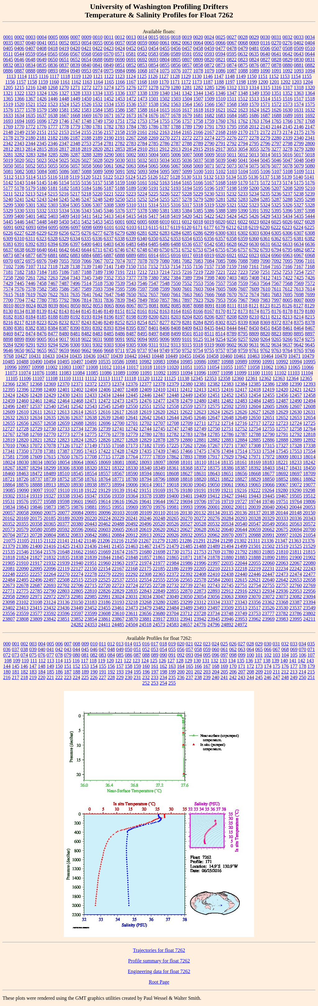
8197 (120, 316)
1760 (220, 121)
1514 (265, 98)
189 (85, 671)
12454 (254, 395)
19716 (213, 501)
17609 (36, 456)
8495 (142, 333)
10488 (22, 361)
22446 (254, 574)
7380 (153, 277)
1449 (75, 98)
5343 (86, 210)
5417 (153, 216)
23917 (159, 619)
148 (41, 666)
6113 (142, 227)
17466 (186, 451)
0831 (310, 59)
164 (180, 666)
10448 (158, 356)
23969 (268, 619)
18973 (104, 484)
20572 (309, 523)
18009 (282, 456)
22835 (131, 591)
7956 (232, 300)
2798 (288, 143)
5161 (142, 182)
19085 (9, 490)
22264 (49, 574)
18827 (241, 479)
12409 (145, 389)
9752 (187, 350)
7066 (86, 261)
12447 (159, 395)
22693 (49, 585)
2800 (310, 143)
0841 (97, 65)
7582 (42, 289)
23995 (295, 619)
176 (285, 666)
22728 (159, 585)
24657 (186, 624)
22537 (118, 579)
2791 (220, 143)
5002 (131, 154)
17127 (77, 445)
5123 (119, 177)
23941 (186, 619)
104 (285, 655)
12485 (268, 400)
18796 (159, 479)
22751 (241, 585)
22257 (36, 574)
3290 (109, 154)
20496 (145, 523)
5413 (109, 216)
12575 (213, 406)
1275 (120, 87)
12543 (90, 406)
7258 (8, 277)
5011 (231, 154)
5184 (86, 188)
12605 (268, 406)
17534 (268, 451)
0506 (265, 48)
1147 (219, 76)
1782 (109, 126)
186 (59, 671)
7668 (220, 294)
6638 (19, 249)
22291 (118, 574)
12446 (145, 395)
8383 (42, 328)
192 (111, 671)
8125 (276, 305)
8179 (299, 311)
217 (15, 677)
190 (94, 671)
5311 (142, 205)
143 (310, 660)
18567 (118, 473)
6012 (187, 221)
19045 (200, 484)
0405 (8, 48)
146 (24, 666)
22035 (227, 563)
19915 (104, 507)
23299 (186, 602)
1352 (288, 93)
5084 (42, 171)
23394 (309, 602)
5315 (165, 205)
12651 (268, 417)
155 (102, 666)
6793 (265, 249)
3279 (299, 149)
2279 (265, 137)
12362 (265, 378)
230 (128, 677)
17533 (254, 451)
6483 (131, 244)
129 (188, 660)
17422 (104, 451)
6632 (276, 244)
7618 (19, 294)
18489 (49, 473)
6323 (42, 238)
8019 (20, 305)
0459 (209, 48)
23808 (22, 619)
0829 (288, 59)
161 (154, 666)
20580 (36, 529)
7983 (265, 300)
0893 (53, 70)
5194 (187, 188)
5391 (254, 210)
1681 (198, 115)
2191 (120, 137)
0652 (75, 59)
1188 (219, 82)
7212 (142, 272)
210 (267, 671)
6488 (176, 244)
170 (233, 666)
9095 (153, 339)
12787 (241, 434)
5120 (86, 177)
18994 (118, 484)
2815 (42, 149)
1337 (131, 93)
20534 (227, 523)
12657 (36, 423)
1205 (8, 87)
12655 (8, 423)
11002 (51, 367)
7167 (298, 266)
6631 (265, 244)
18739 (49, 479)
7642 (97, 294)
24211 (309, 619)
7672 (243, 294)
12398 (36, 389)
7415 (276, 277)
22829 (118, 591)
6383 (8, 244)
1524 (64, 104)
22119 (63, 568)
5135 (242, 177)
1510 (220, 98)
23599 (90, 613)
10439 (117, 356)
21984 (172, 563)
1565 (198, 104)
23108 (36, 602)
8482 (86, 333)
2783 (131, 143)
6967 (299, 255)
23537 (295, 607)
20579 (22, 529)
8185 (42, 316)
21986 (186, 563)
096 (215, 655)
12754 (254, 428)
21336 (267, 540)
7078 (142, 261)
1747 (75, 121)
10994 (295, 361)
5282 (232, 199)
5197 (220, 188)
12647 (213, 417)
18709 (309, 473)
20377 (63, 523)
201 (189, 671)
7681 (265, 294)
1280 (176, 87)
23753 (254, 613)
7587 (75, 289)
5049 (310, 160)
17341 (8, 451)
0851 (120, 65)
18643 (213, 473)
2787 (176, 143)
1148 (229, 76)
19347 (90, 495)
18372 (200, 468)
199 (172, 671)
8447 (243, 328)
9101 (187, 339)
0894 (64, 70)
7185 (53, 272)
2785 (153, 143)
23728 (200, 613)
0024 (209, 37)
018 (163, 643)
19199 (213, 490)
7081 (176, 261)
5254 (153, 199)
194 (128, 671)
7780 (42, 300)
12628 (268, 412)
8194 (97, 316)
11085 (92, 372)
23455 (104, 607)
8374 (288, 322)
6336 (97, 238)
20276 (213, 518)
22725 (145, 585)
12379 (172, 384)
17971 (254, 456)
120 (110, 660)
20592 (63, 529)
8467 (310, 328)
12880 (186, 440)
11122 (157, 378)
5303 (53, 205)
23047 (159, 596)
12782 (172, 434)
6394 (53, 244)
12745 (159, 428)
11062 (267, 367)
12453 (241, 395)
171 (241, 666)
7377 (131, 277)
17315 (268, 445)
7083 (198, 261)
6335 (86, 238)
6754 (209, 249)
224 (76, 677)
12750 (213, 428)
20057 (9, 512)
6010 (165, 221)
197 (154, 671)
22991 (104, 596)
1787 (165, 126)
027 (241, 643)
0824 (254, 59)
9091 (120, 339)
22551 (131, 579)
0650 (53, 59)
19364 (131, 495)
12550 (131, 406)
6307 (299, 233)
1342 (187, 93)
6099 (98, 227)
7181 (8, 272)
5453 (97, 221)
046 (94, 649)
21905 (8, 563)
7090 (265, 261)
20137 (254, 512)
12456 (282, 395)
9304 (120, 344)
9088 (109, 339)
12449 (186, 395)
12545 (104, 406)
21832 (49, 557)
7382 (165, 277)
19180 (186, 490)
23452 (90, 607)
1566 (209, 104)
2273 (198, 137)
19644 (159, 501)
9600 (220, 344)
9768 (9, 356)
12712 (213, 423)
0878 (276, 65)
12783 (186, 434)
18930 (77, 484)
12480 (200, 400)
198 (163, 671)
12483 (241, 400)
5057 (75, 165)
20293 (241, 518)
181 (15, 671)
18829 (254, 479)
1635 (30, 115)
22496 (36, 579)
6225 (310, 227)
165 (189, 666)
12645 (186, 417)
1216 (30, 87)
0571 (120, 54)
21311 (254, 540)
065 (259, 649)
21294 (213, 540)
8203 (176, 316)
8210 (254, 316)
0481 (254, 48)
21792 (241, 551)
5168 (220, 182)
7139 (86, 266)
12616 (104, 412)
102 (267, 655)
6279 (120, 233)
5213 (30, 193)
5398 (310, 210)
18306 (63, 468)
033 (294, 643)
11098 (227, 372)
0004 (42, 37)
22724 (131, 585)
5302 (42, 205)
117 (84, 660)
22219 (254, 568)
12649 (241, 417)
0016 (165, 37)
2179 (19, 137)
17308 (254, 445)
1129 (186, 76)
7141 (108, 266)
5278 (187, 199)
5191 (153, 188)
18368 (186, 468)
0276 (288, 42)
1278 (153, 87)
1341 (176, 93)
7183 (30, 272)
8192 (75, 316)
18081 (118, 462)
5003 (142, 154)
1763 (254, 121)
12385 (254, 384)
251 (311, 677)
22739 (186, 585)
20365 (49, 523)
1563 (176, 104)
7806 (75, 300)
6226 (8, 233)
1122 (109, 76)
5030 (120, 160)
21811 (295, 551)
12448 (172, 395)
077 (50, 655)
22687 (36, 585)
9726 (131, 350)
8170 (220, 311)
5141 (309, 177)
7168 (310, 266)
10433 (48, 356)
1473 (142, 98)
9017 (64, 339)
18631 (200, 473)
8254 (142, 322)
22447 (268, 574)
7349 (97, 277)
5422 (209, 216)
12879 (172, 440)
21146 (90, 540)
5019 (8, 160)
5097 (176, 171)
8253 (131, 322)
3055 (254, 149)
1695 (30, 121)
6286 (198, 233)
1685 (243, 115)
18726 (22, 479)
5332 (42, 210)
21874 (200, 557)
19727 (241, 501)
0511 (8, 54)
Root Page (159, 982)
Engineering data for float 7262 (159, 971)
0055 (97, 42)
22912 (227, 591)
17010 (8, 445)
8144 (75, 311)
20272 (200, 518)
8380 (8, 328)
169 (224, 666)
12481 (213, 400)
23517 (254, 607)
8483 (97, 333)
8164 (176, 311)
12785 (213, 434)
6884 (86, 255)
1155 (306, 76)
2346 (53, 143)
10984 (172, 361)
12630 (295, 412)
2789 (198, 143)
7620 (42, 294)
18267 (8, 468)
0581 (131, 54)
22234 (282, 568)
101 (259, 655)
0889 (42, 70)
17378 (36, 451)
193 (120, 671)
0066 (220, 42)
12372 (90, 384)
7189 (97, 272)
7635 (75, 294)
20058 (22, 512)
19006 (131, 484)
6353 (176, 238)
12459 (8, 400)
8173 (243, 311)
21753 (200, 551)
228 (111, 677)
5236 (276, 193)
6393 (42, 244)
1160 (54, 82)
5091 (120, 171)
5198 (232, 188)
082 (94, 655)
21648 (63, 551)
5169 (232, 182)
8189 (64, 316)
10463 (253, 356)
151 (67, 666)
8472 (19, 333)
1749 (97, 121)
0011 (108, 37)
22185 (159, 568)
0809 (198, 59)
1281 (187, 87)
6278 (109, 233)
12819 (8, 440)
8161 (142, 311)
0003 (30, 37)
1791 (209, 126)
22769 (309, 585)
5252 (142, 199)
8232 (64, 322)
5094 (154, 171)
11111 (78, 378)
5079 (299, 165)
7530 (109, 283)
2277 (243, 137)
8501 (187, 333)
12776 (104, 434)
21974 (145, 563)
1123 (120, 76)
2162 (153, 132)
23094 (309, 596)
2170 (243, 132)
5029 (109, 160)
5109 (299, 171)
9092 (131, 339)
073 (15, 655)
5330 (19, 210)
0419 (64, 48)
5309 (120, 205)
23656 (145, 613)
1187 (208, 82)
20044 (295, 507)
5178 (19, 188)
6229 (42, 233)
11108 (52, 378)
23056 (213, 596)
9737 (142, 350)
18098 (173, 462)
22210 (213, 568)
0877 (265, 65)
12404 (90, 389)
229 (120, 677)
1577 (19, 110)
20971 (241, 535)
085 (120, 655)
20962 (213, 535)
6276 (86, 233)
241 (224, 677)
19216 (240, 490)
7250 (254, 272)
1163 (87, 82)
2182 (53, 137)
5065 (153, 165)
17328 (295, 445)
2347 (64, 143)
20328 (254, 518)
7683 (276, 294)
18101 (186, 462)
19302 (8, 495)
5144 (30, 182)
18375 (213, 468)
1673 (131, 115)
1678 (176, 115)
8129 (310, 305)
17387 (63, 451)
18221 (281, 462)
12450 (200, 395)
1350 (265, 93)
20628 (200, 529)
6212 (231, 227)
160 (146, 666)
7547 (153, 283)
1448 (64, 98)
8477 (53, 333)
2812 (8, 149)
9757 (220, 350)
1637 (42, 115)
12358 (224, 378)
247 (276, 677)
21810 (282, 551)
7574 (8, 289)
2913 (176, 149)
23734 (213, 613)
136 (249, 660)
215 (311, 671)
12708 (172, 423)
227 (102, 677)
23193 (118, 602)
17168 (118, 445)
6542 (209, 244)
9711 (120, 350)
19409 (200, 495)
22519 (90, 579)
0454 (153, 48)
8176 (276, 311)
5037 (198, 160)
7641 (86, 294)
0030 (265, 37)
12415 (213, 389)
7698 (299, 294)
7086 (232, 261)
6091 (8, 227)
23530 (282, 607)
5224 (142, 193)
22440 (241, 574)
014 (128, 643)
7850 (153, 300)
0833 (19, 65)
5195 (198, 188)
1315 (265, 87)
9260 (254, 339)
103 (276, 655)
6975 (30, 261)
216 (7, 677)
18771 (118, 479)
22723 (118, 585)
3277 (276, 149)
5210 (310, 188)
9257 (243, 339)
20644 (241, 529)
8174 (254, 311)
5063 (131, 165)
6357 (220, 238)
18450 (309, 468)
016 (146, 643)
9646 (8, 350)
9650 (19, 350)
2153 (64, 132)
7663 (187, 294)
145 (15, 666)
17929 (227, 456)
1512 (243, 98)
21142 (76, 540)
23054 (200, 596)
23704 (172, 613)
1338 (142, 93)
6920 (220, 255)
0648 (30, 59)
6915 (165, 255)
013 (120, 643)
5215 (53, 193)
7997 (276, 300)
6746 (120, 249)
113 (50, 660)
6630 (254, 244)
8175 (265, 311)
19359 (118, 495)
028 (250, 643)
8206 (209, 316)
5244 (53, 199)
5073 (232, 165)
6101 (109, 227)
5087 (75, 171)
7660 (165, 294)
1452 (109, 98)
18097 (159, 462)
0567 (75, 54)
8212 (276, 316)
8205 (198, 316)
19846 (36, 507)
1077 (187, 70)
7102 (8, 266)
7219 (198, 272)
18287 (22, 468)
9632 (265, 344)
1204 (308, 82)
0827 (265, 59)
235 (172, 677)
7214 (165, 272)
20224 (104, 518)
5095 (165, 171)
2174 (288, 132)
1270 (64, 87)
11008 (92, 367)
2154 (75, 132)
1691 (299, 115)
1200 (263, 82)
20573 (8, 529)
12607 (295, 406)
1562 (165, 104)
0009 (86, 37)
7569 (299, 283)
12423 (309, 389)
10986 (200, 361)
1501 (153, 98)
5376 (120, 210)
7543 (131, 283)
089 (154, 655)
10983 (159, 361)
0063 (187, 42)
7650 (131, 294)
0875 (243, 65)
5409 (64, 216)
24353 (90, 624)
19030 (186, 484)
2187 (75, 137)
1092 (288, 70)
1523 (53, 104)
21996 (200, 563)
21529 (309, 546)
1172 (186, 82)
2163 (165, 132)
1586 (120, 110)
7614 (310, 289)
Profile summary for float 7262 (159, 960)
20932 (186, 535)
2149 (19, 132)
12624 (213, 412)
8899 (19, 339)
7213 (153, 272)
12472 (104, 400)
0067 (232, 42)
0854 (153, 65)
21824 (22, 557)
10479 (308, 356)
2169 (232, 132)
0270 (276, 42)
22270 (63, 574)
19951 (118, 507)
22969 (22, 596)
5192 (165, 188)
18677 (268, 473)
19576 (22, 501)
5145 (42, 182)
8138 (30, 311)
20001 (213, 507)
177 (294, 666)
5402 (42, 216)
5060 (97, 165)
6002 (131, 221)
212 (285, 671)
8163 (165, 311)
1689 (288, 115)
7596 (131, 289)
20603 (104, 529)
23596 (63, 613)
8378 (310, 322)
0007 (75, 37)
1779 (75, 126)
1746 (64, 121)
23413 (22, 607)
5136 (253, 177)
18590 (131, 473)
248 (285, 677)
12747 (172, 428)
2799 (299, 143)
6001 (120, 221)
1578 (30, 110)
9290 (19, 344)
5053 (42, 165)
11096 (200, 372)
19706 (200, 501)
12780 (145, 434)
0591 (187, 54)
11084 (78, 372)
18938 (90, 484)
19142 (131, 490)
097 (224, 655)
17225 (172, 445)
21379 (8, 546)
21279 (158, 540)
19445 (268, 495)
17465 (172, 451)
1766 (288, 121)
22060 (268, 563)
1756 (176, 121)
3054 (243, 149)
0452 (131, 48)
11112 (91, 378)
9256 (232, 339)
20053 (309, 507)
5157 (97, 182)
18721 (8, 479)
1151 (263, 76)
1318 (299, 87)
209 (259, 671)
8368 (254, 322)
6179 (220, 227)
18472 (36, 473)
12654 (309, 417)
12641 (131, 417)
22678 (22, 585)
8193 (86, 316)
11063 (281, 367)
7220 (209, 272)
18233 (295, 462)
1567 (220, 104)
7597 (142, 289)
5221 (109, 193)
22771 (8, 591)
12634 (36, 417)
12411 (172, 389)
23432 (49, 607)
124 (145, 660)
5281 (220, 199)
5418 (165, 216)
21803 (254, 551)
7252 (276, 272)
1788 (176, 126)
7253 (288, 272)
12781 (159, 434)
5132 (209, 177)
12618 (131, 412)
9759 (243, 350)
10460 (226, 356)
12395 (8, 389)
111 (33, 660)
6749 (153, 249)
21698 (159, 551)
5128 (175, 177)
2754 (97, 143)
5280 (209, 199)
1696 (42, 121)
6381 (299, 238)
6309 (8, 238)
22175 (145, 568)
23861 (104, 619)
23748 (227, 613)
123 (136, 660)
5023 (42, 160)
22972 (49, 596)
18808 (172, 479)
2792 (232, 143)
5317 (187, 205)
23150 (77, 602)
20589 (49, 529)
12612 (49, 412)
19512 (309, 495)
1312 (232, 87)
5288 (288, 199)
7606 (232, 289)
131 (206, 660)
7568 (288, 283)
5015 (276, 154)
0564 (42, 54)
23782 (282, 613)
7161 (254, 266)
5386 (209, 210)
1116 (43, 76)
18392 (254, 468)
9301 (86, 344)
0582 (142, 54)
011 (102, 643)
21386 (22, 546)
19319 (36, 495)
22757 (282, 585)
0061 (165, 42)
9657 (53, 350)
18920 (63, 484)
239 (207, 677)
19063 (241, 484)
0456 (176, 48)
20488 (118, 523)
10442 (130, 356)
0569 (97, 54)
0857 (187, 65)
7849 (142, 300)
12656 (22, 423)
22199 (186, 568)
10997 (24, 367)
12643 (159, 417)
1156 (10, 82)
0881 (299, 65)
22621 (254, 579)
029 (259, 643)
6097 (75, 227)
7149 (120, 266)
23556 (8, 613)
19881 (90, 507)
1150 (252, 76)
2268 (142, 137)
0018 (176, 37)
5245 (64, 199)
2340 (299, 137)
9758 (232, 350)
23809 (36, 619)
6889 (131, 255)
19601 (77, 501)
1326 (53, 93)
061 (224, 649)
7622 (53, 294)
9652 (30, 350)
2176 (310, 132)
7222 (232, 272)
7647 (109, 294)
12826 (104, 440)
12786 (227, 434)
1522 (42, 104)
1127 (164, 76)
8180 (310, 311)
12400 (49, 389)
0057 (120, 42)
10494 (49, 361)
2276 (232, 137)
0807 (187, 59)
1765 (276, 121)
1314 (254, 87)
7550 (176, 283)
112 (41, 660)
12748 (186, 428)
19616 (118, 501)
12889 (295, 440)
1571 (265, 104)
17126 (63, 445)
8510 (198, 333)
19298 (309, 490)
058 (198, 649)
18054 (63, 462)
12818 (309, 434)
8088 (198, 305)
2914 (187, 149)
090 (163, 655)
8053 (98, 305)
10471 (294, 356)
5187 (109, 188)
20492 (131, 523)
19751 (282, 501)
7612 (288, 289)
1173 (197, 82)
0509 (299, 48)
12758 (295, 428)
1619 (209, 110)
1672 (120, 115)
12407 (118, 389)
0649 (42, 59)
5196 (209, 188)
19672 (172, 501)
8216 (8, 322)
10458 (212, 356)
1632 (310, 110)
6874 (19, 255)
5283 (243, 199)
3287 (75, 154)
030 (267, 643)
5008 (198, 154)
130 (197, 660)
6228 (30, 233)
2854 (131, 149)
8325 (232, 322)
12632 (8, 417)
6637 (8, 249)
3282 (19, 154)
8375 (299, 322)
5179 (30, 188)
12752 (241, 428)
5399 (8, 216)
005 (50, 643)
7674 (254, 294)
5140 (298, 177)
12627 (254, 412)
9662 (86, 350)
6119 (175, 227)
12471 (90, 400)
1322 (19, 93)
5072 (220, 165)
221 (50, 677)
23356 (254, 602)
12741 (118, 428)
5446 (19, 221)
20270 (186, 518)
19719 (227, 501)
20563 (295, 523)
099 (241, 655)
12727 (8, 428)
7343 (75, 277)
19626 (131, 501)
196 (146, 671)
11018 (146, 367)
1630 (288, 110)
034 (302, 643)
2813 (19, 149)
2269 (153, 137)
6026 (288, 221)
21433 (77, 546)
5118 (63, 177)
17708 (90, 456)
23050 (186, 596)
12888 (282, 440)
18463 (22, 473)
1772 (30, 126)
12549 (118, 406)
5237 (288, 193)
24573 (159, 624)
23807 (8, 619)
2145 (288, 126)
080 (76, 655)
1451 (97, 98)
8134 (19, 311)
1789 (187, 126)
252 (146, 683)
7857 (165, 300)
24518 (145, 624)
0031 (276, 37)
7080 (165, 261)
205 (224, 671)
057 (189, 649)
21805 (268, 551)
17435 (145, 451)
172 (250, 666)
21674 (118, 551)
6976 (42, 261)
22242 (295, 568)
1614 (153, 110)
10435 (76, 356)
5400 (19, 216)
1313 (243, 87)
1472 (131, 98)
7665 (198, 294)
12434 (104, 395)
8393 (109, 328)
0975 (109, 70)
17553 (295, 451)
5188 (120, 188)
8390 (75, 328)
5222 (120, 193)
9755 (209, 350)
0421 (86, 48)
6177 (209, 227)
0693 (153, 59)
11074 (25, 372)
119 (101, 660)
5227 (176, 193)
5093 (143, 171)
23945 (213, 619)
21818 (8, 557)
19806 (309, 501)
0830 (299, 59)
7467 (53, 283)
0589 (176, 54)
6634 (299, 244)
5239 (310, 193)
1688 (276, 115)
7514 (86, 283)
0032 (288, 37)
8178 (288, 311)
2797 (276, 143)
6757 (243, 249)
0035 (8, 42)
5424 (232, 216)
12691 (90, 423)
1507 (198, 98)
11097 (213, 372)
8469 (8, 333)
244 (250, 677)
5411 (86, 216)
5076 (265, 165)
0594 (220, 54)
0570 (109, 54)
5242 (30, 199)
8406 (165, 328)
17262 (186, 445)
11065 (294, 367)
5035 (176, 160)
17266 (200, 445)
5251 (131, 199)
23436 (63, 607)
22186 (172, 568)
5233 (243, 193)
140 (284, 660)
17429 (131, 451)
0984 (120, 70)
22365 (159, 574)
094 (198, 655)
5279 (198, 199)
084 (111, 655)
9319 (209, 344)
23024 (118, 596)
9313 (176, 344)
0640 (265, 54)
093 (189, 655)
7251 (265, 272)
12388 (282, 384)
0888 (30, 70)
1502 (165, 98)
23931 (172, 619)
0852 (131, 65)
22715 (90, 585)
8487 (131, 333)
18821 (213, 479)
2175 (299, 132)
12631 (309, 412)
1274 (109, 87)
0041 (42, 42)
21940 (77, 563)
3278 (288, 149)
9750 (176, 350)
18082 (132, 462)
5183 (75, 188)
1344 (198, 93)
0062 (176, 42)
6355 (198, 238)
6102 (120, 227)
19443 (254, 495)
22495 (22, 579)
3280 (310, 149)
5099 (187, 171)
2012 (254, 126)
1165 (109, 82)
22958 (8, 596)
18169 (254, 462)
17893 (186, 456)
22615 (241, 579)
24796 (213, 624)
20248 (159, 518)
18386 (227, 468)
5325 (276, 205)
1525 (75, 104)
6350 (153, 238)
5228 (187, 193)
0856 (176, 65)
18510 (63, 473)
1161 (65, 82)
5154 (64, 182)
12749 (200, 428)
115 (67, 660)
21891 (282, 557)
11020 (173, 367)
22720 (104, 585)
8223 (42, 322)
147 (33, 666)
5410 (75, 216)
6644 (86, 249)
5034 (165, 160)
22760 (295, 585)
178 (302, 666)
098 (233, 655)
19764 (295, 501)
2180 (30, 137)
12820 (22, 440)
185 (50, 671)
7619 (30, 294)
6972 (19, 261)
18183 (268, 462)
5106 (265, 171)
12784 (200, 434)
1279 (165, 87)
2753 (86, 143)
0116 (265, 42)
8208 (232, 316)
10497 (77, 361)
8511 (209, 333)
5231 (220, 193)
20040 (268, 507)
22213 (227, 568)
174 (267, 666)
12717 (254, 423)
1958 (243, 126)
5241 (19, 199)
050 (128, 649)
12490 (295, 400)
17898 (200, 456)
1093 (299, 70)
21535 (8, 551)
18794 (145, 479)
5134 (231, 177)
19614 (104, 501)
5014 (265, 154)
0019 (187, 37)
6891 (142, 255)
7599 (165, 289)
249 (294, 677)
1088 (243, 70)
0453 (142, 48)
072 (7, 655)
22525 (104, 579)
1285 (209, 87)
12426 (22, 395)
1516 (288, 98)
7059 (75, 261)
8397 (142, 328)
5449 (53, 221)
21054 (309, 535)
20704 (8, 535)
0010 (97, 37)
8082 (165, 305)
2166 (198, 132)
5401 (30, 216)
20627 (186, 529)
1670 (97, 115)
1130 (197, 76)
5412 (97, 216)
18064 (77, 462)
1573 (288, 104)
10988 (227, 361)
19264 (268, 490)
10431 (35, 356)
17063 (22, 445)
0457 (187, 48)
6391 (19, 244)
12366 (8, 384)
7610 (265, 289)
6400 (86, 244)
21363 (295, 540)
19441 (241, 495)
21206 (104, 540)
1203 (297, 82)
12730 (49, 428)
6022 (243, 221)
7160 (243, 266)
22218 (241, 568)
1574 (299, 104)
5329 (8, 210)
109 (16, 660)
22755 (268, 585)
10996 (10, 367)
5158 (109, 182)
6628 (232, 244)
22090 (22, 568)
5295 (299, 199)
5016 (288, 154)
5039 (220, 160)
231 (137, 677)
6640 (42, 249)
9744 (153, 350)
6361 (265, 238)
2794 (243, 143)
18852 (282, 479)
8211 (265, 316)
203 (207, 671)
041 (50, 649)
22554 (145, 579)
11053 (199, 367)
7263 (53, 277)
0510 (310, 48)
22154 (104, 568)
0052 (64, 42)
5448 (42, 221)
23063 (227, 596)
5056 (64, 165)
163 (172, 666)
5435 (299, 216)
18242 (309, 462)
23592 (49, 613)
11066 (308, 367)
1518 (310, 98)
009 (85, 643)
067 (276, 649)
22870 (186, 591)
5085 (53, 171)
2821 (109, 149)
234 (163, 677)
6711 (97, 249)
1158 (32, 82)
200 (180, 671)
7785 (53, 300)
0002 (19, 37)
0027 (232, 37)
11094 (186, 372)
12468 (77, 400)
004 (41, 643)
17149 (90, 445)
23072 (268, 596)
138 (266, 660)
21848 (131, 557)
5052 (30, 165)
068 (285, 649)
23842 (49, 619)
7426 (310, 277)
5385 (198, 210)
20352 (8, 523)
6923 (254, 255)
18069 (104, 462)
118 (93, 660)
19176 (172, 490)
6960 (276, 255)
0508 (288, 48)
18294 (36, 468)
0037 (19, 42)
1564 (187, 104)
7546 (142, 283)
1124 (131, 76)
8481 (75, 333)
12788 (254, 434)
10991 (268, 361)
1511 (231, 98)
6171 (198, 227)
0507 (276, 48)
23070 (254, 596)
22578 (200, 579)
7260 (19, 277)
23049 (172, 596)
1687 (265, 115)
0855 (165, 65)
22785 (36, 591)
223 (67, 677)
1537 (142, 104)
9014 (53, 339)
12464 (63, 400)
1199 (252, 82)
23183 (90, 602)
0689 (109, 59)
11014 (119, 367)
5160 (131, 182)
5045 (265, 160)
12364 (292, 378)
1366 (19, 98)
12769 (36, 434)
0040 (30, 42)
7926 (209, 300)
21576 (49, 551)
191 (102, 671)
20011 (241, 507)
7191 (120, 272)
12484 (254, 400)
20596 (77, 529)
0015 (153, 37)
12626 (241, 412)
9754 (198, 350)
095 (207, 655)
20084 (77, 512)
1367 (30, 98)
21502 (268, 546)
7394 (198, 277)
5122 (108, 177)
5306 (86, 205)
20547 (254, 523)
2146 (299, 126)
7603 (198, 289)
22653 (295, 579)
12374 (118, 384)
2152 (53, 132)
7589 (86, 289)
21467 (145, 546)
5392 (265, 210)
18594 (145, 473)
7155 (187, 266)
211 (276, 671)
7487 (64, 283)
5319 (209, 205)
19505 (295, 495)
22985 (90, 596)
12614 (77, 412)
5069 (198, 165)
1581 (64, 110)
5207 (276, 188)
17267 (213, 445)
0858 (198, 65)
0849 (109, 65)
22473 (282, 574)
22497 (49, 579)
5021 (30, 160)
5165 (187, 182)
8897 (310, 333)
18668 (254, 473)
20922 (159, 535)
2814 (30, 149)
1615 (165, 110)
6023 (254, 221)
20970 (227, 535)
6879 (42, 255)
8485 (109, 333)
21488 (200, 546)
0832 (8, 65)
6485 (153, 244)
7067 (97, 261)
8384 (53, 328)
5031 (131, 160)
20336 (295, 518)
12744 (145, 428)
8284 (198, 322)
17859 (159, 456)
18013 (295, 456)
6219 (254, 227)
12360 (238, 378)
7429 (8, 283)
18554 (90, 473)
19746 (268, 501)
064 (250, 649)
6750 (165, 249)
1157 (21, 82)
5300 (19, 205)
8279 (176, 322)
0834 (30, 65)
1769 (8, 126)
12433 (90, 395)
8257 (153, 322)
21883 (241, 557)
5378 (142, 210)
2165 (187, 132)
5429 (265, 216)
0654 (86, 59)
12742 (131, 428)
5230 (209, 193)
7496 (75, 283)
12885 (254, 440)
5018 (310, 154)
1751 (120, 121)
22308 (145, 574)
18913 (49, 484)
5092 (131, 171)
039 (33, 649)
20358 (36, 523)
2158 (120, 132)
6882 (64, 255)
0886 (8, 70)
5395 (276, 210)
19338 (63, 495)
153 (85, 666)
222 (59, 677)
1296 (220, 87)
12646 (200, 417)
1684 (232, 115)
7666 (209, 294)
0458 (198, 48)
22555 (159, 579)
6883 (75, 255)
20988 (254, 535)
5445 (8, 221)
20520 (159, 523)
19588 (49, 501)
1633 (8, 115)
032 (285, 643)
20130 (186, 512)
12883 (227, 440)
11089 (119, 372)
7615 (8, 294)
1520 (19, 104)
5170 (243, 182)
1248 (42, 87)
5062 (120, 165)
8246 (97, 322)
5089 (98, 171)
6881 (53, 255)
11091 (146, 372)
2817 (64, 149)
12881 (200, 440)
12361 (251, 378)
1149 (241, 76)
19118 (77, 490)
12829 (145, 440)
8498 (165, 333)
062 (233, 649)
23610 (118, 613)
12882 (213, 440)
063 (241, 649)
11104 (307, 372)
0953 (86, 70)
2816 (53, 149)
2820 (97, 149)
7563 (254, 283)
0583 (153, 54)
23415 (36, 607)
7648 (120, 294)
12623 (200, 412)
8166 (198, 311)
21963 (118, 563)
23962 (254, 619)
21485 (186, 546)
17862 (172, 456)
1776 (42, 126)
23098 (8, 602)
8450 (254, 328)
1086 (220, 70)
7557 (220, 283)
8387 (64, 328)
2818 (75, 149)
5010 (220, 154)
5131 (197, 177)
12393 (309, 384)
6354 (187, 238)
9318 (198, 344)
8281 (187, 322)
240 (215, 677)
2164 (176, 132)
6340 (142, 238)
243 (241, 677)
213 (294, 671)
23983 (282, 619)
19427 (227, 495)
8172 (232, 311)
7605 (220, 289)
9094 (142, 339)
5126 (153, 177)
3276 (265, 149)
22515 (77, 579)
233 (154, 677)
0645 (8, 59)
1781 (97, 126)
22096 (49, 568)
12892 (309, 440)
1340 (165, 93)
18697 (295, 473)
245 (259, 677)
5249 (109, 199)
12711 (200, 423)
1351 (276, 93)
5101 (210, 171)
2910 (142, 149)
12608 (309, 406)
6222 (276, 227)
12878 (159, 440)
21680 (145, 551)
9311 (153, 344)
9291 (30, 344)
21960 (104, 563)
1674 (142, 115)
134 (232, 660)
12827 (118, 440)
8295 (209, 322)
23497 (213, 607)
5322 (243, 205)
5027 (86, 160)
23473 (131, 607)
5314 (153, 205)
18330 (131, 468)
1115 (33, 76)
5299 (8, 205)
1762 (243, 121)
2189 (97, 137)
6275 (75, 233)
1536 (131, 104)
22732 (172, 585)
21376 (308, 540)
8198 (131, 316)
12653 (295, 417)
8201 (165, 316)
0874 (232, 65)
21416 (49, 546)
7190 (109, 272)
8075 (143, 305)
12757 (282, 428)
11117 (117, 378)
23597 (77, 613)
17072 (36, 445)
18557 (104, 473)
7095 (288, 261)
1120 (87, 76)
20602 (90, 529)
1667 (64, 115)
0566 (64, 54)
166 (198, 666)
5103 (232, 171)
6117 (164, 227)
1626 (276, 110)
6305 (276, 233)
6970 (8, 261)
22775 (22, 591)
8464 (299, 328)
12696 (104, 423)
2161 (142, 132)
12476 (145, 400)
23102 (22, 602)
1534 (109, 104)
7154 (175, 266)
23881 (145, 619)
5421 (198, 216)
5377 (131, 210)
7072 (109, 261)
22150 (90, 568)
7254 (299, 272)
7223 (243, 272)
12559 (186, 406)
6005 (142, 221)
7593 (97, 289)
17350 (22, 451)
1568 (232, 104)
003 (33, 643)
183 (33, 671)
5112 (8, 177)
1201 (274, 82)
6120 (187, 227)
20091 (91, 512)
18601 (159, 473)
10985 (186, 361)
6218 (243, 227)
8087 (187, 305)
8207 (220, 316)
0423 (109, 48)
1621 (220, 110)
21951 (90, 563)
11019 (159, 367)
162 (163, 666)
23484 (172, 607)
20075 (50, 512)
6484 (142, 244)
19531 (8, 501)
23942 (200, 619)
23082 (295, 596)
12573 (200, 406)
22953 (295, 591)
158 (128, 666)
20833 (77, 535)
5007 (187, 154)
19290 (295, 490)
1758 (198, 121)
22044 (241, 563)
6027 (299, 221)
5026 (75, 160)
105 (294, 655)
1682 (209, 115)
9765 (299, 350)
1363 (299, 93)
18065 (91, 462)
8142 (53, 311)
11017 (132, 367)
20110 (159, 512)
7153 (164, 266)
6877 (30, 255)
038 (24, 649)
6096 (64, 227)
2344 (30, 143)
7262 (42, 277)
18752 (63, 479)
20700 (309, 529)
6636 (310, 244)
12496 (8, 406)
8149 (109, 311)
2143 (265, 126)
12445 (131, 395)
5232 (232, 193)
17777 (145, 456)
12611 (36, 412)
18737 (36, 479)
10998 (38, 367)
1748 (86, 121)
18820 (200, 479)
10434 (62, 356)
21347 (281, 540)
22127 (77, 568)
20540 (241, 523)
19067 (282, 484)
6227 (19, 233)
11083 (65, 372)
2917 (220, 149)
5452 (86, 221)
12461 (36, 400)
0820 (209, 59)
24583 (172, 624)
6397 (75, 244)
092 (180, 655)
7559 (243, 283)
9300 (75, 344)
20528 (200, 523)
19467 (282, 495)
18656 (241, 473)
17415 (90, 451)
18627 (186, 473)
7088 (243, 261)
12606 (282, 406)
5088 (87, 171)
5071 (209, 165)
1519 (8, 104)
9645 (310, 344)
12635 (49, 417)
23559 (22, 613)
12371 (77, 384)
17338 (309, 445)
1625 (265, 110)
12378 (159, 384)
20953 (200, 535)
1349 (254, 93)
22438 (227, 574)
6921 (232, 255)
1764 (265, 121)
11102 (280, 372)
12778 (118, 434)
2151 (42, 132)
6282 (153, 233)
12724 (295, 423)
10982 (145, 361)
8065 (109, 305)
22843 (145, 591)
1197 (230, 82)
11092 (159, 372)
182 (24, 671)
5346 (109, 210)
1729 (53, 121)
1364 (310, 93)
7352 (109, 277)
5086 (64, 171)
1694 (19, 121)
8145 (86, 311)
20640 (227, 529)
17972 (268, 456)
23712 (186, 613)
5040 (232, 160)
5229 (198, 193)
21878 (213, 557)
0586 (165, 54)
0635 (254, 54)
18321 (104, 468)
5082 (20, 171)
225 (85, 677)
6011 (175, 221)
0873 (220, 65)
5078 (288, 165)
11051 (186, 367)
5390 (243, 210)
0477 (220, 48)
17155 (104, 445)
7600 (176, 289)
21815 (309, 551)
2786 (165, 143)
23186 (104, 602)
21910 (22, 563)
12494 (309, 400)
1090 (265, 70)
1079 (209, 70)
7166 (287, 266)
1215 (19, 87)
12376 (131, 384)
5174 (288, 182)
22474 (295, 574)
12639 (104, 417)
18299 (49, 468)
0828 (276, 59)
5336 (75, 210)
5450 (64, 221)
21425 (63, 546)
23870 (131, 619)
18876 (22, 484)
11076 (38, 372)
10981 (131, 361)
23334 (213, 602)
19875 (63, 507)
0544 (19, 54)
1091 (276, 70)
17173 (131, 445)
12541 (63, 406)
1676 (153, 115)
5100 (198, 171)
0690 (120, 59)
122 (127, 660)
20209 (77, 518)
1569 (243, 104)
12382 (213, 384)
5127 (164, 177)
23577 (36, 613)
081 (85, 655)
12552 (159, 406)
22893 (213, 591)
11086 (105, 372)
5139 (287, 177)
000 (7, 643)
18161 (240, 462)
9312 (165, 344)
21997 (213, 563)
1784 (131, 126)
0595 (232, 54)
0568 (86, 54)
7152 (153, 266)
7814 (86, 300)
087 (137, 655)
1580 (53, 110)
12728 (22, 428)
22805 (77, 591)
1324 (42, 93)
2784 (142, 143)
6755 (220, 249)
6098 (87, 227)
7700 (8, 300)
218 (24, 677)
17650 (63, 456)
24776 (200, 624)
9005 (42, 339)
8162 (153, 311)
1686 (254, 115)
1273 (97, 87)
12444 (118, 395)
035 (311, 643)
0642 (288, 54)
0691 (131, 59)
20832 (63, 535)
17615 (49, 456)
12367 (22, 384)
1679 (187, 115)
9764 (288, 350)
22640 (268, 579)
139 (275, 660)
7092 (276, 261)
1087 (232, 70)
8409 (187, 328)
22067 (295, 563)
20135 (227, 512)
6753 (198, 249)
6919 (209, 255)
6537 (198, 244)
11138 (183, 378)
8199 (142, 316)
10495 (63, 361)
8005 (288, 300)
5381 (165, 210)
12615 (90, 412)
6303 (254, 233)
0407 (30, 48)
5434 (288, 216)
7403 (232, 277)
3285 (53, 154)
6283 (165, 233)
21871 (186, 557)
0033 (299, 37)
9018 (75, 339)
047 (102, 649)
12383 (227, 384)
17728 (118, 456)
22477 (309, 574)
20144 (281, 512)
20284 (227, 518)
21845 (118, 557)
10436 (89, 356)
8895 (299, 333)
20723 (22, 535)
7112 (42, 266)
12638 (90, 417)
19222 (254, 490)
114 (58, 660)
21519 (282, 546)
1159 (43, 82)
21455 (118, 546)
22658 (309, 579)
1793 (220, 126)
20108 (132, 512)
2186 (64, 137)
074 (24, 655)
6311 (30, 238)
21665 (90, 551)
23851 (63, 619)
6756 (232, 249)
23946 (227, 619)
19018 (172, 484)
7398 (209, 277)
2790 (209, 143)
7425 (299, 277)
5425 (243, 216)
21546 (22, 551)
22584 (213, 579)
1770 (19, 126)
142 (301, 660)
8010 (8, 305)
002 (24, 643)
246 (267, 677)
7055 (64, 261)
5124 (130, 177)
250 (302, 677)
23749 (241, 613)
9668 (109, 350)
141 (293, 660)
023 (207, 643)
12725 (309, 423)
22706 (77, 585)
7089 (254, 261)
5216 (64, 193)
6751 (176, 249)
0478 (232, 48)
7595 (120, 289)
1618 (198, 110)
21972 (131, 563)
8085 (176, 305)
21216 (117, 540)
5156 (86, 182)
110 (25, 660)
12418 (254, 389)
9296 (64, 344)
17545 (282, 451)
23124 (49, 602)
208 (250, 671)
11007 (78, 367)
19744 (254, 501)
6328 (53, 238)
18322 (118, 468)
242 (233, 677)
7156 (198, 266)
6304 (265, 233)
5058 (86, 165)
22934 (268, 591)
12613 (63, 412)
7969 (254, 300)
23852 (77, 619)
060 (215, 649)
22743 (213, 585)
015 (137, 643)
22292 (131, 574)
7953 (220, 300)
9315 (187, 344)
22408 (200, 574)
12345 (197, 378)
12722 (268, 423)
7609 (254, 289)
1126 (153, 76)
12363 (279, 378)
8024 (31, 305)
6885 (97, 255)
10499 (90, 361)
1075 (165, 70)
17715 (104, 456)
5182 (64, 188)
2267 (131, 137)
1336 (120, 93)
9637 (288, 344)
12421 (295, 389)
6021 (232, 221)
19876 (77, 507)
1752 (131, 121)
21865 (172, 557)
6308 (310, 233)
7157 (209, 266)
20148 (295, 512)
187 (67, 671)
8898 (8, 339)
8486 (120, 333)
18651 (227, 473)
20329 (268, 518)
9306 (142, 344)
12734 (77, 428)
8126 (287, 305)
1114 (22, 76)
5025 (64, 160)
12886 (268, 440)
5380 (153, 210)
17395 (77, 451)
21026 (295, 535)
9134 (209, 339)
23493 (200, 607)
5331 (30, 210)
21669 (104, 551)
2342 (8, 143)
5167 (209, 182)
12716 (241, 423)
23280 (159, 602)
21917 (36, 563)
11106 (25, 378)
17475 (200, 451)
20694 (295, 529)
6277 (97, 233)
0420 (75, 48)
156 (111, 666)
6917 (187, 255)
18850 (268, 479)
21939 (63, 563)
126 (162, 660)
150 (59, 666)
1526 (86, 104)
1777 (53, 126)
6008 (153, 221)
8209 (243, 316)
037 (15, 649)
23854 (90, 619)
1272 (86, 87)
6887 (109, 255)
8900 (30, 339)
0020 (198, 37)
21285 (172, 540)
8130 (8, 311)
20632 (213, 529)
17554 (309, 451)
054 (163, 649)
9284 (8, 344)
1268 (53, 87)
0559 (30, 54)
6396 (64, 244)
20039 (254, 507)
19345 (77, 495)
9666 (97, 350)
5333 (53, 210)
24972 (241, 624)
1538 (153, 104)
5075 (254, 165)
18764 (104, 479)
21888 (254, 557)
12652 (282, 417)
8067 (131, 305)
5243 (42, 199)
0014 (142, 37)
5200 (254, 188)
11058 (254, 367)
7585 (53, 289)
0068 (243, 42)
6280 (131, 233)
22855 (172, 591)
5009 (209, 154)
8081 (154, 305)
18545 (77, 473)
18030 (22, 462)
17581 (8, 456)
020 (180, 643)
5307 (97, 205)
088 (146, 655)
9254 (220, 339)
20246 (145, 518)
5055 (53, 165)
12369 (49, 384)
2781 (109, 143)
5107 (277, 171)
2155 (86, 132)
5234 (254, 193)
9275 (310, 339)
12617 (118, 412)
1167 (131, 82)
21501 (254, 546)
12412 (186, 389)
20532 (213, 523)
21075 (9, 540)
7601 (187, 289)
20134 (213, 512)
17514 (241, 451)
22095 (36, 568)
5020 (19, 160)
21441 (104, 546)
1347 (232, 93)
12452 (227, 395)
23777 (268, 613)
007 (67, 643)
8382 (30, 328)
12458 (309, 395)
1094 (310, 70)
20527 (186, 523)
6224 (298, 227)
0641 (276, 54)
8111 (232, 305)
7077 (131, 261)
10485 (8, 361)
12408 (131, 389)
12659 (63, 423)
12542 (77, 406)
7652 (142, 294)
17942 (241, 456)
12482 (227, 400)
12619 (145, 412)
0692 (142, 59)
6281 (142, 233)
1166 (120, 82)
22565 (186, 579)
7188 (86, 272)
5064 (142, 165)
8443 (220, 328)
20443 (90, 523)
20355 (22, 523)
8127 (298, 305)
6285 (187, 233)
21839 (90, 557)
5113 (19, 177)
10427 (21, 356)
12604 (254, 406)
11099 (240, 372)
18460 (8, 473)
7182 (19, 272)
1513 (254, 98)
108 (7, 660)
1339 (153, 93)
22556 (172, 579)
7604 (209, 289)
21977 (159, 563)
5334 (64, 210)
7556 (209, 283)
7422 (288, 277)
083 (102, 655)
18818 (186, 479)
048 (111, 649)
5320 (220, 205)
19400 (172, 495)
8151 (120, 311)
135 (240, 660)
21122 (50, 540)
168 (215, 666)
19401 (186, 495)
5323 (254, 205)
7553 (198, 283)
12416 (227, 389)
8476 (42, 333)
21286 (185, 540)
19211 (227, 490)
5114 (30, 177)
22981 (77, 596)
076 (41, 655)
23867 (118, 619)
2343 (19, 143)
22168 (131, 568)
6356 (209, 238)
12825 (90, 440)
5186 (97, 188)
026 (233, 643)
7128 (64, 266)
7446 (30, 283)
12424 (8, 395)
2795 (254, 143)
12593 (241, 406)
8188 (53, 316)
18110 (200, 462)
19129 (104, 490)
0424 (120, 48)
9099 (176, 339)
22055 (254, 563)
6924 (265, 255)
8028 (42, 305)
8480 (64, 333)
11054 (213, 367)
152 (76, 666)
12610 (22, 412)
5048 (299, 160)
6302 (243, 233)
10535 (104, 361)
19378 (145, 495)
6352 (165, 238)
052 (146, 649)
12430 (63, 395)
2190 (109, 137)
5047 (288, 160)
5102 (221, 171)
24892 (227, 624)
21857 (145, 557)
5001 (120, 154)
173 (259, 666)
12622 (186, 412)
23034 (145, 596)
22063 (282, 563)
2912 (165, 149)
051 (137, 649)
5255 (165, 199)
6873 (8, 255)
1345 (209, 93)
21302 (240, 540)
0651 (64, 59)
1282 (198, 87)
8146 (97, 311)
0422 (97, 48)
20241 (131, 518)
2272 (187, 137)
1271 (75, 87)
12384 (241, 384)
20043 (282, 507)
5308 (109, 205)
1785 (142, 126)
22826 (104, 591)
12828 (131, 440)
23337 (227, 602)
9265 (276, 339)
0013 (131, 37)
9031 (97, 339)
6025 (276, 221)
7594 (109, 289)
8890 (288, 333)
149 (50, 666)
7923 (198, 300)
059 (207, 649)
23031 (131, 596)
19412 (213, 495)
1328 (75, 93)
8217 (19, 322)
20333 (282, 518)
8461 (288, 328)
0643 (299, 54)
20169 (22, 518)
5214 (42, 193)
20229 (118, 518)
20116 (172, 512)
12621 (172, 412)
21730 (172, 551)
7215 (176, 272)
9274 (299, 339)
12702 (145, 423)
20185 (49, 518)
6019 (209, 221)
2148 (8, 132)
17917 (213, 456)
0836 (53, 65)
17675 (77, 456)
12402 (77, 389)
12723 (282, 423)
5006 (176, 154)
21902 (309, 557)
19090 (22, 490)
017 (154, 643)
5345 (97, 210)
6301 (232, 233)
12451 (213, 395)
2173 (276, 132)
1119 (76, 76)
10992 (282, 361)
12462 (49, 400)
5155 (75, 182)
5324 (265, 205)
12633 (22, 417)
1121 (97, 76)
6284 (176, 233)
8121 (254, 305)
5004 (153, 154)
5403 (53, 216)
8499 (176, 333)
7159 (231, 266)
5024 (53, 160)
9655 (42, 350)
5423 (220, 216)
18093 (145, 462)
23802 (309, 613)
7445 (19, 283)
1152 (274, 76)
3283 (30, 154)
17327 (282, 445)
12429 (49, 395)
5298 (310, 199)
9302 (97, 344)
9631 (254, 344)
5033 (153, 160)
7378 (142, 277)
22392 (186, 574)
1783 (120, 126)
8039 (53, 305)
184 (41, 671)
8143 (64, 311)
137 (258, 660)
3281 (8, 154)
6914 (153, 255)
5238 (299, 193)
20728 (36, 535)
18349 (159, 468)
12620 (159, 412)
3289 (97, 154)
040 (41, 649)
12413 (200, 389)
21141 (63, 540)
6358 (232, 238)
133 (223, 660)
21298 (226, 540)
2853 (120, 149)
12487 (282, 400)
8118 (243, 305)
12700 (118, 423)
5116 (52, 177)
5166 (198, 182)
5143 (19, 182)
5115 (41, 177)
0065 (209, 42)
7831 (97, 300)
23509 (227, 607)
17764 (131, 456)
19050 (213, 484)
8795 (243, 333)
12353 (210, 378)
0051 (53, 42)
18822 (227, 479)
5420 (187, 216)
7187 (75, 272)
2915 (198, 149)
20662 (268, 529)
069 (294, 649)
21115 (36, 540)
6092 (20, 227)
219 (33, 677)
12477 (159, 400)
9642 (299, 344)
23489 (186, 607)
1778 (64, 126)
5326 (288, 205)
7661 (176, 294)
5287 (276, 199)
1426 (42, 98)
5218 (86, 193)
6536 (187, 244)
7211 (131, 272)
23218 (131, 602)
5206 (265, 188)
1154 (296, 76)
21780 (227, 551)
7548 (165, 283)
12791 (282, 434)
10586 (118, 361)
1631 (299, 110)
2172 (265, 132)
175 (276, 666)
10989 (241, 361)
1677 (165, 115)
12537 (36, 406)
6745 (109, 249)
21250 (131, 540)
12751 (227, 428)
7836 (109, 300)
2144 (276, 126)
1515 (276, 98)
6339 (131, 238)
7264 (64, 277)
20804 (49, 535)
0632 (243, 54)
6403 (109, 244)
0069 (254, 42)
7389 (187, 277)
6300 (220, 233)
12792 (295, 434)
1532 (97, 104)
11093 (173, 372)
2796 (265, 143)
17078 (49, 445)
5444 (310, 216)
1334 (97, 93)
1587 (131, 110)
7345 (86, 277)
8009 (310, 300)
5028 (97, 160)
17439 (159, 451)
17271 (227, 445)
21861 (159, 557)
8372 (276, 322)
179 (311, 666)
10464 (267, 356)
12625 (227, 412)
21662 (77, 551)
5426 (254, 216)
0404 (310, 42)
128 (180, 660)
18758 (77, 479)
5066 (165, 165)
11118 (130, 378)
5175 (299, 182)
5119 (75, 177)
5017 (299, 154)
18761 (90, 479)
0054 (86, 42)
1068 (142, 70)
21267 (145, 540)
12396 (22, 389)
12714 (227, 423)
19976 (159, 507)
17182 (145, 445)
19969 (131, 507)
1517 (299, 98)
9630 (243, 344)
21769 (213, 551)
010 (94, 643)
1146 (208, 76)
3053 (232, 149)
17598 (22, 456)
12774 (77, 434)
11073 (11, 372)
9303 (109, 344)
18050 (50, 462)
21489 (213, 546)
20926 (172, 535)
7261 (30, 277)
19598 (63, 501)
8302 (220, 322)
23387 (295, 602)
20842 (90, 535)
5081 (8, 171)
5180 (42, 188)
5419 (176, 216)
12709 (186, 423)
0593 (209, 54)
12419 (268, 389)
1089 (254, 70)
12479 (186, 400)
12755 (268, 428)
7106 (20, 266)
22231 (268, 568)
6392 (30, 244)
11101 (267, 372)
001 (15, 643)
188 (76, 671)
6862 (299, 249)
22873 (200, 591)
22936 (282, 591)
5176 (310, 182)
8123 (265, 305)
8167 (209, 311)
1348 (243, 93)
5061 (109, 165)
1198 (241, 82)
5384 (187, 210)
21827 (36, 557)
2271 (176, 137)
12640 (118, 417)
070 (302, 649)
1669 (86, 115)
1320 (310, 87)
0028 (243, 37)
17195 (159, 445)
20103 (118, 512)
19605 (90, 501)
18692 (282, 473)
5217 (75, 193)
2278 (254, 137)
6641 (53, 249)
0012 (120, 37)
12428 (36, 395)
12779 (131, 434)
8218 (30, 322)
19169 (159, 490)
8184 (30, 316)
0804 (165, 59)
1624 (254, 110)
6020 (220, 221)
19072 (295, 484)
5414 (120, 216)
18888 (36, 484)
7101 (310, 261)
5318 (198, 205)
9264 (265, 339)
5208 (288, 188)
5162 (153, 182)
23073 (282, 596)
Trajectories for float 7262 (159, 950)
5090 (109, 171)
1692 (310, 115)
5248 (97, 199)
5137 (265, 177)
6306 (288, 233)
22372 (172, 574)
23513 (241, 607)
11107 (38, 378)
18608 (172, 473)
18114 (213, 462)
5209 (299, 188)
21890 (268, 557)
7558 (232, 283)
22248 (8, 574)
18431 (295, 468)
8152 (131, 311)
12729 (36, 428)
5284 (254, 199)
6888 (120, 255)
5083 (31, 171)
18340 (145, 468)
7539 (120, 283)
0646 (19, 59)
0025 (220, 37)
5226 (165, 193)
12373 (104, 384)
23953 (241, 619)
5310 (131, 205)
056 (180, 649)
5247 (86, 199)
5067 (176, 165)
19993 (186, 507)
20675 (282, 529)
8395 (131, 328)
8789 (232, 333)
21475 (159, 546)
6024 (265, 221)
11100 (254, 372)
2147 (310, 126)
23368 (282, 602)
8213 (288, 316)
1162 (76, 82)
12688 (77, 423)
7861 (176, 300)
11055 (226, 367)
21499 (241, 546)
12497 (22, 406)
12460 (22, 400)
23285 (172, 602)
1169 (153, 82)
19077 (309, 484)
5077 (276, 165)
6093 (31, 227)
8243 (86, 322)
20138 (268, 512)
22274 (77, 574)
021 (189, 643)
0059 (142, 42)
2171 (254, 132)
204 (215, 671)
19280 (281, 490)
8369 (265, 322)
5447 (30, 221)
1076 (176, 70)
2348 (75, 143)
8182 (8, 316)
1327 (64, 93)
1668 (75, 115)
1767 (299, 121)
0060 (153, 42)
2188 (86, 137)
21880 (227, 557)
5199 (243, 188)
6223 (287, 227)
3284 (42, 154)
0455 (165, 48)
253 (154, 683)
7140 (97, 266)
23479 (145, 607)
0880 (288, 65)
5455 (109, 221)
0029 (254, 37)
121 (119, 660)
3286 (64, 154)
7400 (220, 277)
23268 (145, 602)
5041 (243, 160)
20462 (104, 523)
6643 (75, 249)
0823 (243, 59)
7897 (187, 300)
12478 (172, 400)
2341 (310, 137)
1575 (310, 104)
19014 (145, 484)
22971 (36, 596)
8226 (53, 322)
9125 (198, 339)
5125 (142, 177)
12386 (268, 384)
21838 (77, 557)
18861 (295, 479)
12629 (282, 412)
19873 (49, 507)
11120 (143, 378)
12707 (159, 423)
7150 (131, 266)
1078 (198, 70)
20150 (309, 512)
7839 (120, 300)
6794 (276, 249)
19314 (22, 495)
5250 (120, 199)
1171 (175, 82)
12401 (63, 389)
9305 (131, 344)
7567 (276, 283)
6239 (53, 233)
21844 (104, 557)
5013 (254, 154)
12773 (63, 434)
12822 (49, 440)
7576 (19, 289)
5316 (176, 205)
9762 (265, 350)
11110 (65, 378)
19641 (145, 501)
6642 (64, 249)
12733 (63, 428)
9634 (276, 344)
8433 (198, 328)
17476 (213, 451)
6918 (198, 255)
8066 (120, 305)
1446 (53, 98)
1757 (187, 121)
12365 (306, 378)
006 (59, 643)
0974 (97, 70)
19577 (36, 501)
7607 (243, 289)
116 (76, 660)
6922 (243, 255)
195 (137, 671)
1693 (8, 121)
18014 (309, 456)
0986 (131, 70)
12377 (145, 384)
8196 (109, 316)
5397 (299, 210)
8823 (276, 333)
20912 (131, 535)
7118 (52, 266)
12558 (172, 406)
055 (172, 649)
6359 (243, 238)
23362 (268, 602)
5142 (8, 182)
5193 (176, 188)
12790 (268, 434)
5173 (276, 182)
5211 (8, 193)
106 (302, 655)
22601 (227, 579)
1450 (86, 98)
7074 (120, 261)
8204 (187, 316)
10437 (103, 356)
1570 (254, 104)
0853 (142, 65)
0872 (209, 65)
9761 (254, 350)
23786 (295, 613)
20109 (145, 512)
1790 (198, 126)
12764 (309, 428)
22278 (90, 574)
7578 (30, 289)
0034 (310, 37)
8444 (232, 328)
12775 (90, 434)
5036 (187, 160)
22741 (200, 585)
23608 (104, 613)
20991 (268, 535)
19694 (186, 501)
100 (250, 655)
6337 (109, 238)
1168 (142, 82)
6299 (209, 233)
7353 (120, 277)
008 (76, 643)
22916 (241, 591)
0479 (243, 48)
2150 (30, 132)
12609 (8, 412)
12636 (63, 417)
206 (233, 671)
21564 (36, 551)
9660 (75, 350)
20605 (118, 529)
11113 (104, 378)
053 (154, 649)
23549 (309, 607)
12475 (131, 400)
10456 (199, 356)
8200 (153, 316)
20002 (227, 507)
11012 (105, 367)
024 (215, 643)
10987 (213, 361)
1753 (142, 121)
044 (76, 649)
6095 (53, 227)
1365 (8, 98)
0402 (299, 42)
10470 (281, 356)
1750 (109, 121)
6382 (310, 238)
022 (198, 643)
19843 (22, 507)
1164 (98, 82)
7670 (232, 294)
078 (59, 655)
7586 (64, 289)
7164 (265, 266)
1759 (209, 121)
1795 (232, 126)
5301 (30, 205)
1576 (8, 110)
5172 (265, 182)
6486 (165, 244)
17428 (118, 451)
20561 (282, 523)
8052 (87, 305)
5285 (265, 199)
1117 (54, 76)
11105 (12, 378)
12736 (90, 428)
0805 (176, 59)
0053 (75, 42)
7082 (187, 261)
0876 (254, 65)
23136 (63, 602)
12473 (118, 400)
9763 (276, 350)
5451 (75, 221)
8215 (310, 316)
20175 (36, 518)
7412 (265, 277)
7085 (220, 261)
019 (172, 643)
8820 (265, 333)
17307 (241, 445)
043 (67, 649)
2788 (187, 143)
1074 (153, 70)
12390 (295, 384)
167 (207, 666)
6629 (243, 244)
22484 (8, 579)
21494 (227, 546)
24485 (118, 624)
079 (67, 655)
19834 (8, 507)
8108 (221, 305)
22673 (8, 585)
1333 (86, 93)
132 (214, 660)
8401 (153, 328)
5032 (142, 160)
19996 (200, 507)
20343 (309, 518)
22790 (49, 591)
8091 (210, 305)
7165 (276, 266)
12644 (172, 417)
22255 (22, 574)
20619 (145, 529)
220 (41, 677)
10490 (36, 361)
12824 (77, 440)
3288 (86, 154)
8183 (19, 316)
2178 (8, 137)
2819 (86, 149)
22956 (309, 591)
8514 (220, 333)
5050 (8, 165)
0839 (75, 65)
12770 (49, 434)
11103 (294, 372)
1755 (165, 121)
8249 (109, 322)
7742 (30, 300)
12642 (145, 417)
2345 (42, 143)
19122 (90, 490)
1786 (153, 126)
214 (302, 671)
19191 (200, 490)
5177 (8, 188)
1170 (164, 82)
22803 (63, 591)
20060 (36, 512)
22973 (63, 596)
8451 (265, 328)
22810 (90, 591)
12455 (268, 395)
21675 (131, 551)
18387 (241, 468)
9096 (165, 339)
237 (189, 677)
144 (7, 666)
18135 (227, 462)
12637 (77, 417)
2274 (209, 137)
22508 (63, 579)
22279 (104, 574)
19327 (49, 495)
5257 (176, 199)
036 (7, 649)
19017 (159, 484)
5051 (19, 165)
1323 (30, 93)
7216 (187, 272)
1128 (174, 76)
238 (198, 677)
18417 (282, 468)
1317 (288, 87)
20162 (8, 518)
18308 (77, 468)
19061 (227, 484)
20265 (172, 518)
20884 (118, 535)
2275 (220, 137)
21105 (23, 540)
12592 (227, 406)
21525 (295, 546)
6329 (64, 238)
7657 (153, 294)
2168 (220, 132)
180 (7, 671)
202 (198, 671)
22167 (118, 568)
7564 (265, 283)
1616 (176, 110)
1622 (232, 110)
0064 (198, 42)
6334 (75, 238)
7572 (310, 283)
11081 (52, 372)
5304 (64, 205)
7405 (243, 277)
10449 (171, 356)
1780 (86, 126)
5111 (310, 171)
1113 (11, 76)
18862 (309, 479)
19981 (172, 507)
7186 (64, 272)
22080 (309, 563)
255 (172, 683)
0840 (86, 65)
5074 (243, 165)
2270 (165, 137)
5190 (142, 188)
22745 (227, 585)
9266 (288, 339)
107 (311, 655)
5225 (153, 193)
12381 (200, 384)
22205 (200, 568)
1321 (8, 93)
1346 (220, 93)
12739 (104, 428)
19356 (104, 495)
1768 (310, 121)
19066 (268, 484)
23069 (241, 596)
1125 (142, 76)
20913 (145, 535)
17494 (227, 451)
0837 (64, 65)
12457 (295, 395)
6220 (265, 227)
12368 (36, 384)
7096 (299, 261)
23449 (77, 607)
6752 (187, 249)
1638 (53, 115)
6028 (310, 221)
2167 (209, 132)
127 (171, 660)
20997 (282, 535)
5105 (254, 171)
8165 (187, 311)
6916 (176, 255)
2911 (153, 149)
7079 (153, 261)
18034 (36, 462)
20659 (254, 529)
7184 (42, 272)
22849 (159, 591)
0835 (42, 65)
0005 (53, 37)
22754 (254, 585)
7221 (220, 272)
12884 (241, 440)
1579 (42, 110)
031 (276, 643)
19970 (145, 507)
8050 (75, 305)
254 (163, 683)
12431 (77, 395)
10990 (254, 361)
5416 (142, 216)
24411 (104, 624)
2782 (120, 143)
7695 (288, 294)
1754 (153, 121)
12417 (241, 389)
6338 (120, 238)
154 (94, 666)
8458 (276, 328)
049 (120, 649)
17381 (49, 451)
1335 (109, 93)
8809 (254, 333)
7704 (19, 300)
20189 (63, 518)
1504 (187, 98)
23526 (268, 607)
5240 (8, 199)
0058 (131, 42)
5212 (19, 193)
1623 (243, 110)
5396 (288, 210)
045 (85, 649)
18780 (131, 479)
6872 (310, 249)
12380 (186, 384)
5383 (176, 210)
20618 (131, 529)
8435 (209, 328)
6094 (42, 227)
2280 (276, 137)
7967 (243, 300)
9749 (165, 350)
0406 (19, 48)
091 (172, 655)
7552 (187, 283)
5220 (97, 193)
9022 (86, 339)
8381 (19, 328)
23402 (8, 607)
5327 (299, 205)
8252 (120, 322)
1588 (142, 110)
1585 (109, 110)
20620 (159, 529)
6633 (288, 244)
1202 (285, 82)
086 (128, 655)
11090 (132, 372)
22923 (254, 591)
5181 (53, 188)
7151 (142, 266)
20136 (240, 512)
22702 (63, 585)
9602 (232, 344)
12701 (131, 423)
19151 (145, 490)
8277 (165, 322)
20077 (63, 512)
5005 (165, 154)
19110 (63, 490)
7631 (64, 294)
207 (241, 671)
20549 (268, 523)
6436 (120, 244)
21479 (172, 546)
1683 (220, 115)
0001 (8, 37)
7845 (131, 300)
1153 (284, 76)
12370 (63, 384)
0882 (310, 65)
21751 (186, 551)
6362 (276, 238)
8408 (176, 328)
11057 (240, 367)
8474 (30, 333)
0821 (220, 59)
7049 (53, 261)
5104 (243, 171)
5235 (265, 193)
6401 (97, 244)
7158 (220, 266)
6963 (288, 255)
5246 (75, 199)
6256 (64, 233)
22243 (309, 568)
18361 (172, 468)
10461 (240, 356)
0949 (75, 70)
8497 (153, 333)
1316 (276, 87)
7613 (299, 289)
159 (137, 666)
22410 (213, 574)
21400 (36, 546)
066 (267, 649)
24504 (131, 624)
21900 (295, 557)
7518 (97, 283)
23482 (159, 607)
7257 (310, 272)
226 (94, 677)
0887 (19, 70)
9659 (64, 350)
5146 (53, 182)
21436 (90, 546)
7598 (153, 289)
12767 (8, 434)
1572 (276, 104)
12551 (145, 406)
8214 (299, 316)
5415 (131, 216)
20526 (172, 523)
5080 (310, 165)
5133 (220, 177)
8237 (75, 322)
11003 (65, 367)
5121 (97, 177)
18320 (90, 468)
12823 (63, 440)
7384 (176, 277)
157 (120, 666)
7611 (276, 289)
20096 (104, 512)
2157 (109, 132)
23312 (200, 602)
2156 (97, 132)
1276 (131, 87)
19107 (50, 490)
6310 (19, 238)
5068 (187, 165)
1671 (109, 115)
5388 (220, 210)
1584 (97, 110)
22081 (8, 568)
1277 (142, 87)
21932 (49, 563)
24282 (77, 624)
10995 (309, 361)
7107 (31, 266)
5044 (254, 160)
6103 (131, 227)
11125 (170, 378)
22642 (282, 579)
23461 (118, 607)
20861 (104, 535)
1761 (232, 121)
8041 (64, 305)
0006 (64, 37)
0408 (42, 48)
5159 (120, 182)
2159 (131, 132)
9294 (53, 344)
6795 (288, 249)
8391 (86, 328)
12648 (227, 417)
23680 (159, 613)
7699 (310, 294)
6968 (310, 255)
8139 (42, 311)
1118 (65, 76)
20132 (199, 512)
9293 (42, 344)
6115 (153, 227)
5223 (131, 193)
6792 (254, 249)
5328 (310, 205)
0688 (97, 59)
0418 (53, 48)
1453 (120, 98)
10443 (144, 356)
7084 (209, 261)
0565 (53, 54)
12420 (282, 389)
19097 (36, 490)
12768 (22, 434)
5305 (75, 205)
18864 (8, 484)
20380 (77, 523)
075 (33, 655)
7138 (75, 266)
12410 (159, 389)
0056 (109, 42)
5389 (232, 210)
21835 (63, 557)
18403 (268, 468)
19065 (254, 484)
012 (111, 643)
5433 (276, 216)
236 (180, 677)
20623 (172, 529)
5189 (131, 188)
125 (153, 660)
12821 (36, 440)
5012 (243, 154)
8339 (243, 322)
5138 (276, 177)
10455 (185, 356)
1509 (209, 98)
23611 (131, 613)
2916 (209, 149)
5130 (186, 177)
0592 (198, 54)
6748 (142, 249)
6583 (220, 244)
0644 (310, 54)
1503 (176, 98)
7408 (254, 277)
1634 (19, 115)
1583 (86, 110)
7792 (64, 300)
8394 (120, 328)
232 (146, 677)
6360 (254, 238)
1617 (187, 110)
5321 (232, 205)
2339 (288, 137)
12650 (254, 417)
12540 (49, 406)
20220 (90, 518)
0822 (232, 59)
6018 (198, 221)
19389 (159, 495)
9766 (310, 350)
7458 (42, 283)
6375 (288, 238)
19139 (118, 490)
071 (311, 649)
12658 (49, 423)
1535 (120, 104)
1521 (30, 104)
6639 (30, 249)
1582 (75, 110)
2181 (42, 137)
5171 (254, 182)
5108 (288, 171)
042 (59, 649)
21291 (199, 540)
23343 (241, 602)
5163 (165, 182)
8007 (299, 300)
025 (224, 643)
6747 (131, 249)
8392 (97, 328)
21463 (131, 546)
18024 (9, 462)
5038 (209, 160)
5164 (176, 182)
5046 (276, 160)
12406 (104, 389)
